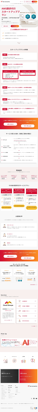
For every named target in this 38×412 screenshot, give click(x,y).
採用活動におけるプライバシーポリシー (29, 403)
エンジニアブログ (11, 393)
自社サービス (3, 397)
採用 (36, 3)
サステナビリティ (18, 392)
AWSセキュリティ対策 (4, 389)
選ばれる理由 (19, 3)
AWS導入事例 (15, 3)
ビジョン (17, 388)
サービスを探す (34, 326)
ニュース (25, 3)
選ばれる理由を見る (33, 284)
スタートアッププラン (11, 5)
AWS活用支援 (3, 394)
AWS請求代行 (7, 5)
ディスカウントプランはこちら (31, 208)
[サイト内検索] (24, 2)
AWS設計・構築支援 (3, 392)
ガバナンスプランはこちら (6, 207)
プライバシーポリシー (11, 403)
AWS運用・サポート (3, 393)
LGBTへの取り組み (21, 403)
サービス (12, 3)
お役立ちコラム (11, 397)
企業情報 (33, 3)
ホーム (1, 5)
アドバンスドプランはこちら (19, 205)
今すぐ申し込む (15, 26)
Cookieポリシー (16, 403)
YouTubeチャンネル (12, 396)
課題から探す (3, 398)
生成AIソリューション (4, 388)
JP (20, 1)
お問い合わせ (34, 1)
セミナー (23, 3)
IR (30, 3)
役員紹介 (17, 391)
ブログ (28, 3)
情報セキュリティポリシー (4, 403)
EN (22, 1)
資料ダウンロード (28, 1)
